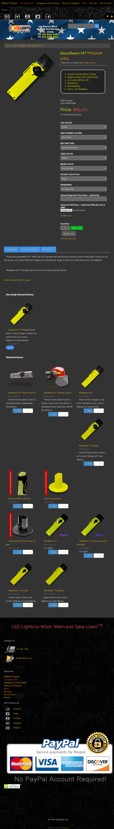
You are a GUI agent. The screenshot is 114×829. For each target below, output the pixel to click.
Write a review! (10, 280)
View (10, 348)
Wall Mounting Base (52, 499)
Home (4, 10)
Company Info (27, 3)
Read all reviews (24, 280)
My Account (106, 3)
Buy (18, 411)
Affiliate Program (9, 3)
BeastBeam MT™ (35, 46)
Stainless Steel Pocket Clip (20, 499)
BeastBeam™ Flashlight (89, 446)
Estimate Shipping (68, 239)
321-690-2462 (22, 649)
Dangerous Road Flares (47, 3)
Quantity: (65, 224)
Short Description (30, 249)
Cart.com (66, 827)
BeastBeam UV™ (51, 541)
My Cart (93, 3)
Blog (84, 3)
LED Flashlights (19, 46)
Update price (65, 216)
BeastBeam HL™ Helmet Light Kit (22, 393)
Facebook (17, 709)
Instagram (17, 723)
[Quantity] (65, 228)
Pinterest (16, 728)
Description (11, 249)
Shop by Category (71, 3)
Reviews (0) (48, 249)
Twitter (16, 714)
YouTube (17, 718)
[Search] (81, 26)
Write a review (90, 63)
